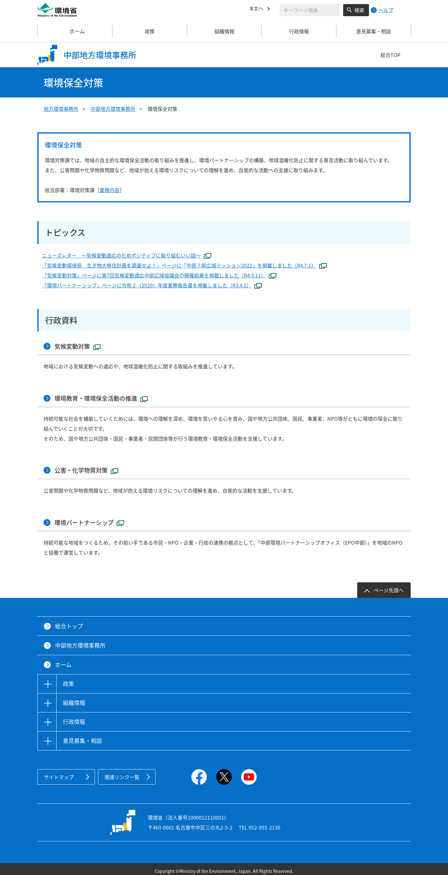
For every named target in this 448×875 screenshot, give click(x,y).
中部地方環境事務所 (113, 108)
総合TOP (390, 55)
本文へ (256, 9)
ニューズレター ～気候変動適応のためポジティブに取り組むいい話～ (126, 255)
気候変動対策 (79, 345)
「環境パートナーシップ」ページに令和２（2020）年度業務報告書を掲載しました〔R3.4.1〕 (152, 285)
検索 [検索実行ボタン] (359, 10)
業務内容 (109, 190)
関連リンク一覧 (122, 773)
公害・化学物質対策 (88, 467)
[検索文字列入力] (310, 10)
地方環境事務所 (61, 108)
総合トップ (69, 622)
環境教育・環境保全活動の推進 (104, 396)
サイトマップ (59, 773)
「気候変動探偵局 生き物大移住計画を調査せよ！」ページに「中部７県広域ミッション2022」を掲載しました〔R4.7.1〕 (184, 265)
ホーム (75, 31)
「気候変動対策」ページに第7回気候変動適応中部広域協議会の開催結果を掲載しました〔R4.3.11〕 (159, 275)
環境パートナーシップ (91, 518)
